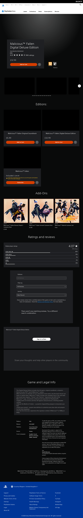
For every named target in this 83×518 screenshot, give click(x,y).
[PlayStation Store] (9, 9)
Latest (25, 10)
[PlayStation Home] (3, 5)
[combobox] (41, 276)
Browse (57, 10)
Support (43, 4)
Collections (32, 10)
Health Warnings (46, 450)
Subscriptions (48, 10)
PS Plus (20, 4)
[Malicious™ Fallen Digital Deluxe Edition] (19, 84)
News (33, 4)
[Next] (79, 84)
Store (38, 4)
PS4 (16, 4)
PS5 (12, 4)
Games (6, 4)
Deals (40, 10)
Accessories (27, 4)
